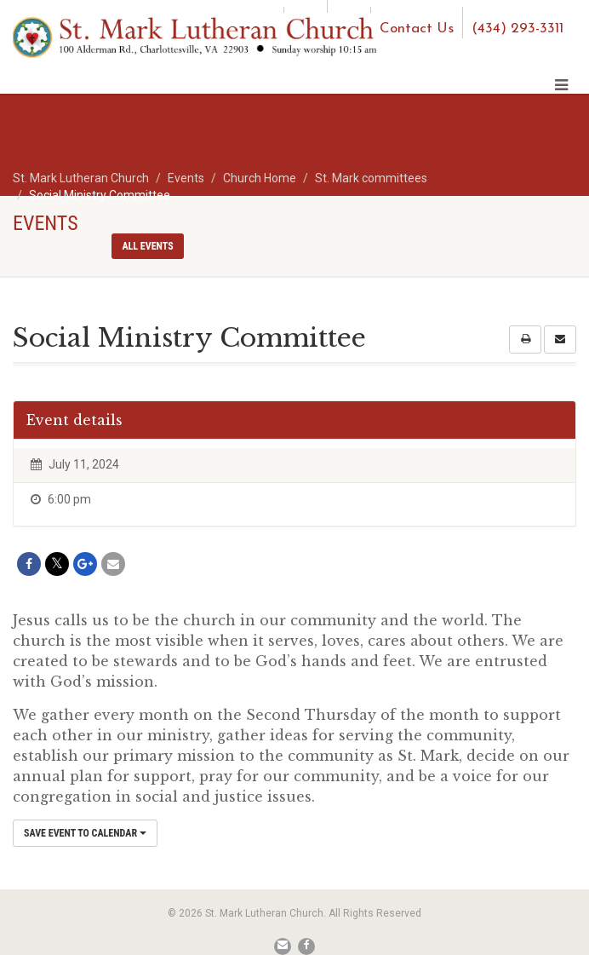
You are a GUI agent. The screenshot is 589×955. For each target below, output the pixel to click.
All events (147, 246)
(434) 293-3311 (517, 28)
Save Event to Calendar (85, 833)
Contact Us (417, 28)
